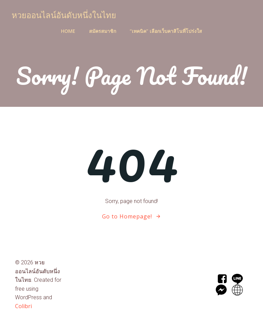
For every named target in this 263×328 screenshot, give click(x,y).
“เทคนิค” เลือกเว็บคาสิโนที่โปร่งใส (166, 31)
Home (68, 31)
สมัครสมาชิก (102, 31)
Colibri (23, 306)
